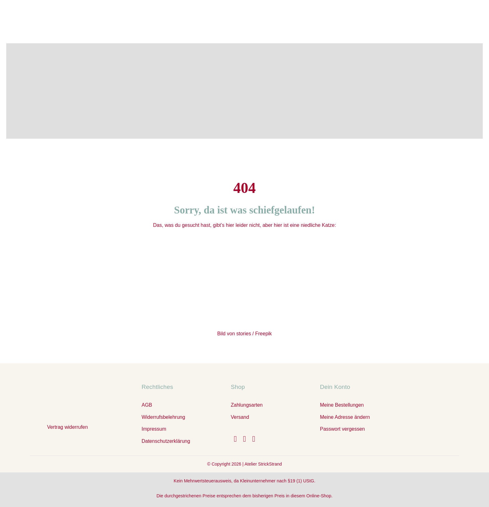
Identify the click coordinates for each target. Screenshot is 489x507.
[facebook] (235, 439)
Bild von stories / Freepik (244, 333)
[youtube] (253, 439)
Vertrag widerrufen (67, 427)
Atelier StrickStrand (263, 464)
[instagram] (244, 439)
